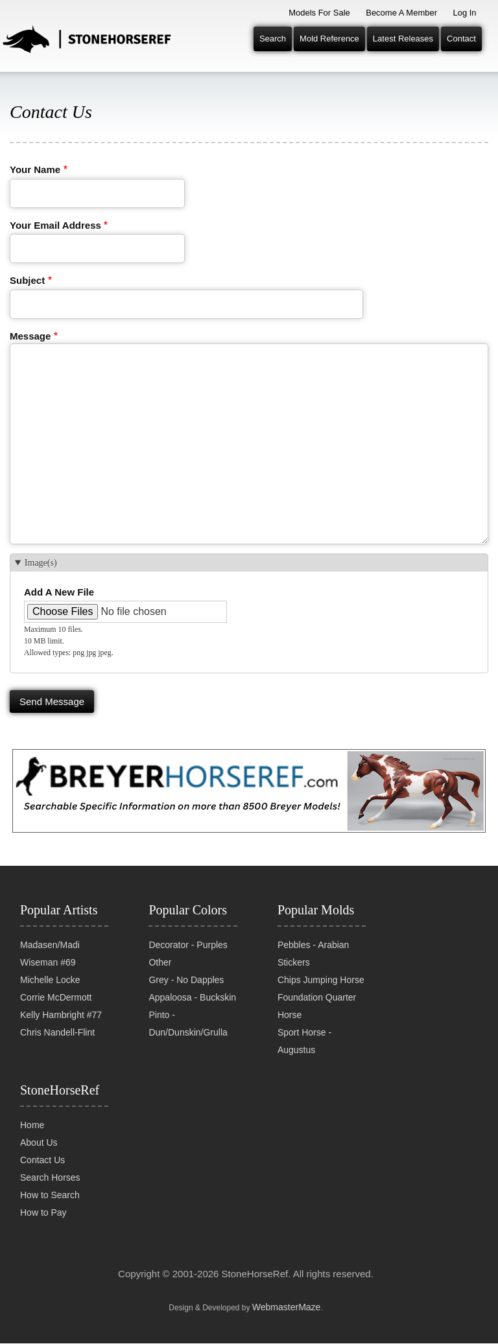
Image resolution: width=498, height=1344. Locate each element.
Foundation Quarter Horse (317, 1006)
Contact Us (42, 1160)
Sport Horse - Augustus (304, 1041)
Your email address (55, 225)
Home (32, 1125)
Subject (27, 280)
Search (272, 38)
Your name (35, 169)
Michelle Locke (50, 980)
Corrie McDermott (55, 997)
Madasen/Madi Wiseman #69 (50, 953)
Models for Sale (319, 12)
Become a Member (401, 12)
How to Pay (43, 1212)
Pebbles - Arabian (314, 945)
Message (30, 336)
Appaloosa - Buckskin (192, 997)
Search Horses (50, 1177)
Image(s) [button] (41, 563)
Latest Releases (403, 38)
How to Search (50, 1195)
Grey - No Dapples (186, 980)
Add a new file (59, 591)
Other (159, 962)
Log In (464, 12)
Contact (461, 38)
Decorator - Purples (187, 945)
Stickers (294, 962)
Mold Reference (329, 38)
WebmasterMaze (286, 1307)
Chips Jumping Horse (321, 980)
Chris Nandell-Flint (57, 1032)
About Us (39, 1142)
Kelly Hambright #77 (61, 1015)
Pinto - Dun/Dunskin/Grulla (187, 1023)
